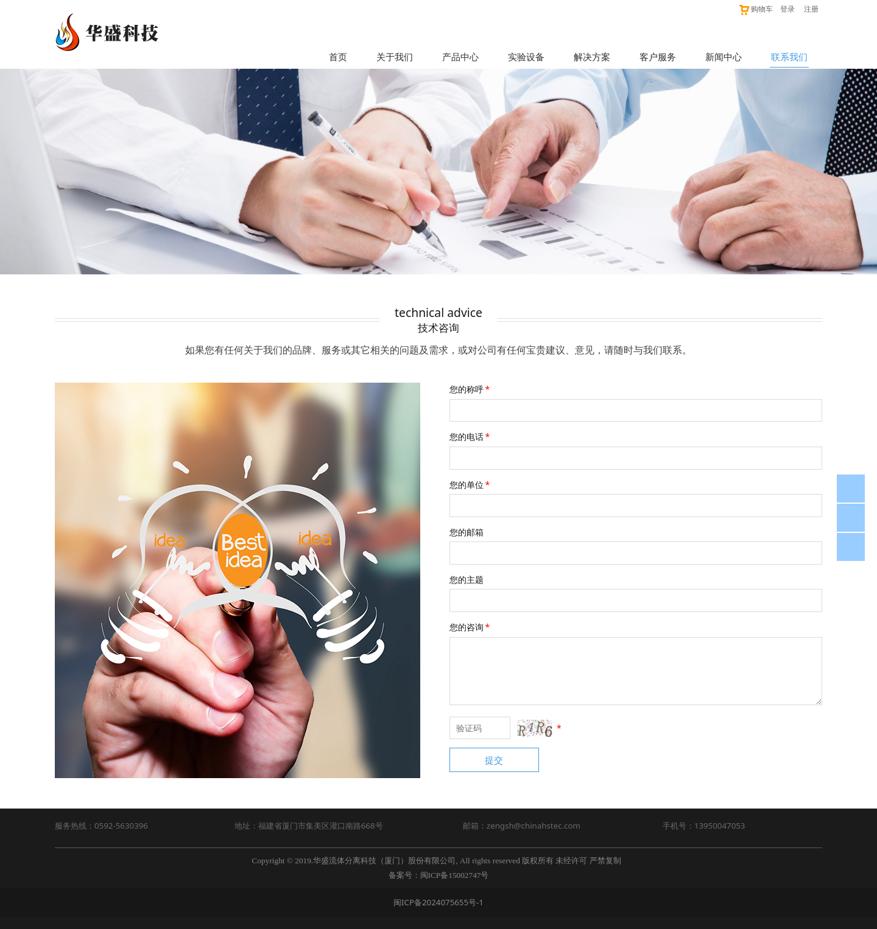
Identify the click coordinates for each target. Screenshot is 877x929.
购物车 (755, 9)
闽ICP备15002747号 (454, 875)
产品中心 (460, 56)
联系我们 (789, 56)
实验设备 (526, 56)
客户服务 (657, 56)
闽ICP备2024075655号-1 (438, 902)
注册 (811, 9)
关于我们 (394, 56)
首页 (338, 56)
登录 (787, 9)
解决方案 (592, 56)
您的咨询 (470, 627)
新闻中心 (723, 56)
